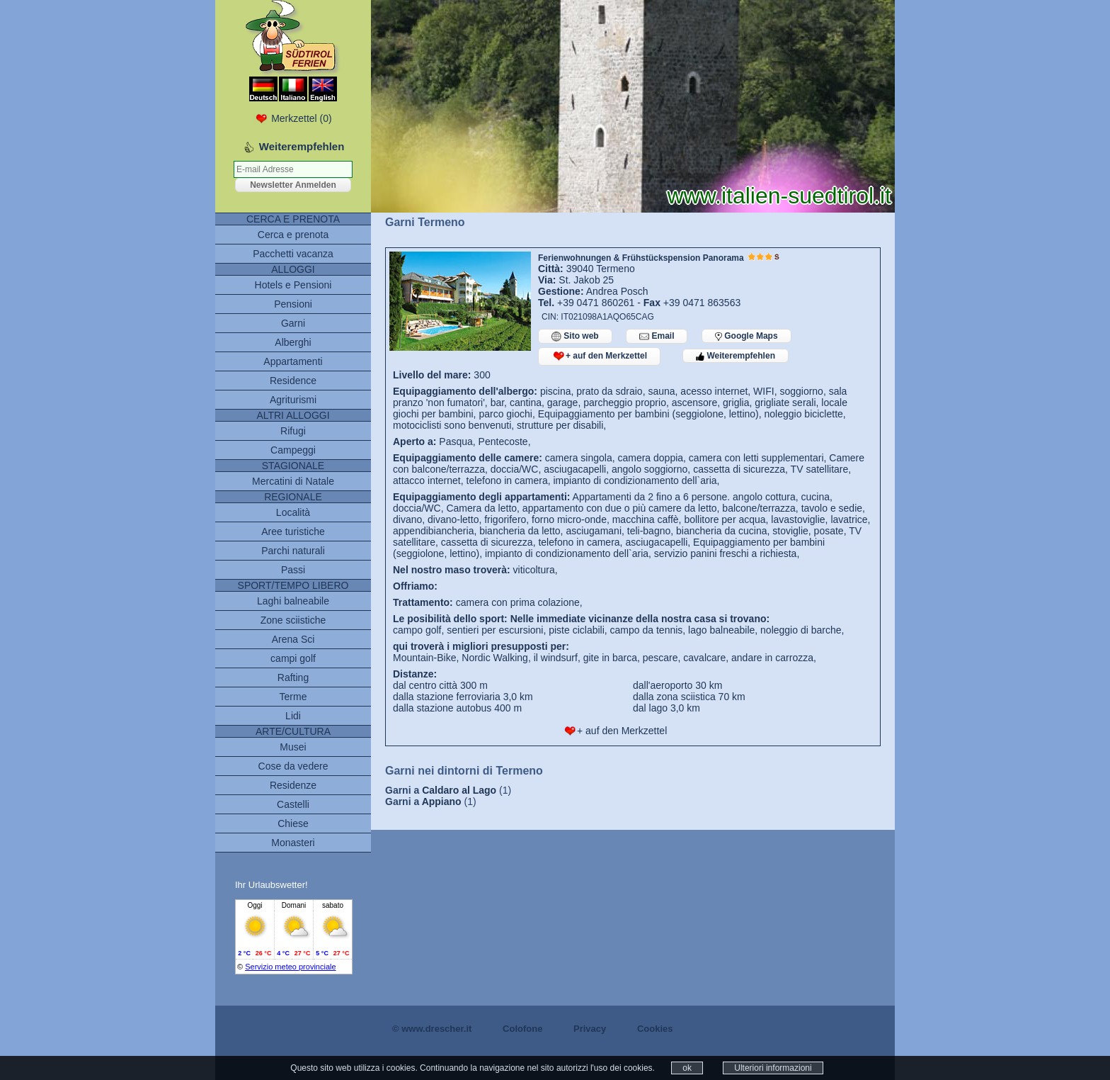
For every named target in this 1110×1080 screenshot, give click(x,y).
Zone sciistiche (293, 620)
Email (656, 336)
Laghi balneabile (293, 601)
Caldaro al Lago (459, 790)
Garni (293, 323)
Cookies (655, 1028)
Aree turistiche (292, 531)
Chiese (293, 823)
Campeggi (293, 450)
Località (293, 512)
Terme (293, 696)
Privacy (589, 1028)
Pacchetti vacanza (293, 253)
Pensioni (293, 304)
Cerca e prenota (293, 234)
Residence (293, 380)
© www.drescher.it (431, 1028)
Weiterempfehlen (735, 356)
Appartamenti (292, 361)
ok (687, 1068)
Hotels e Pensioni (293, 285)
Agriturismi (293, 399)
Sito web (575, 336)
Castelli (293, 804)
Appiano (442, 801)
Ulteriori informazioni (772, 1068)
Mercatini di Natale (293, 481)
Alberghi (293, 342)
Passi (293, 569)
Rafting (293, 677)
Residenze (293, 785)
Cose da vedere (293, 766)
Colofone (522, 1028)
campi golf (293, 658)
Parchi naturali (293, 550)
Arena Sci (293, 639)
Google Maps (746, 336)
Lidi (293, 715)
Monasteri (292, 842)
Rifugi (293, 431)
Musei (293, 747)
